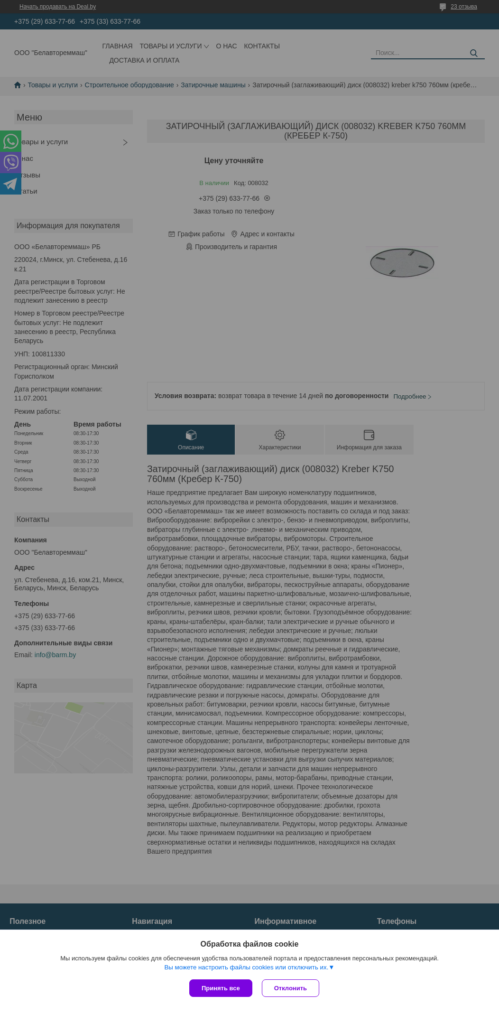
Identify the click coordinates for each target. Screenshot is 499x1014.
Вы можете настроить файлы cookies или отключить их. (246, 967)
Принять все (221, 988)
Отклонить (290, 988)
